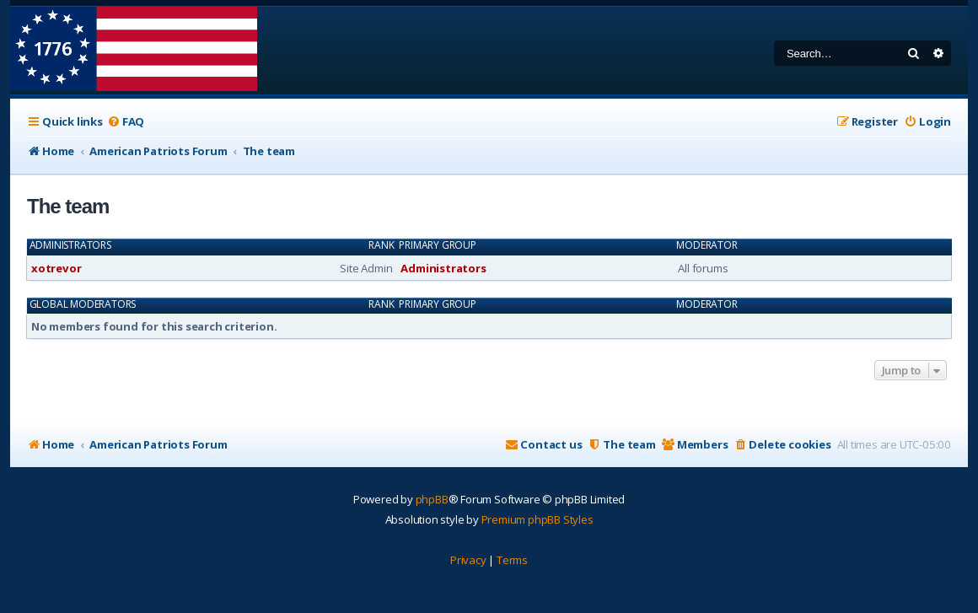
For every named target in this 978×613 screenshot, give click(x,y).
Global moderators (83, 304)
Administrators (70, 245)
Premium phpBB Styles (537, 519)
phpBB (432, 499)
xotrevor (56, 268)
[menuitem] (125, 122)
